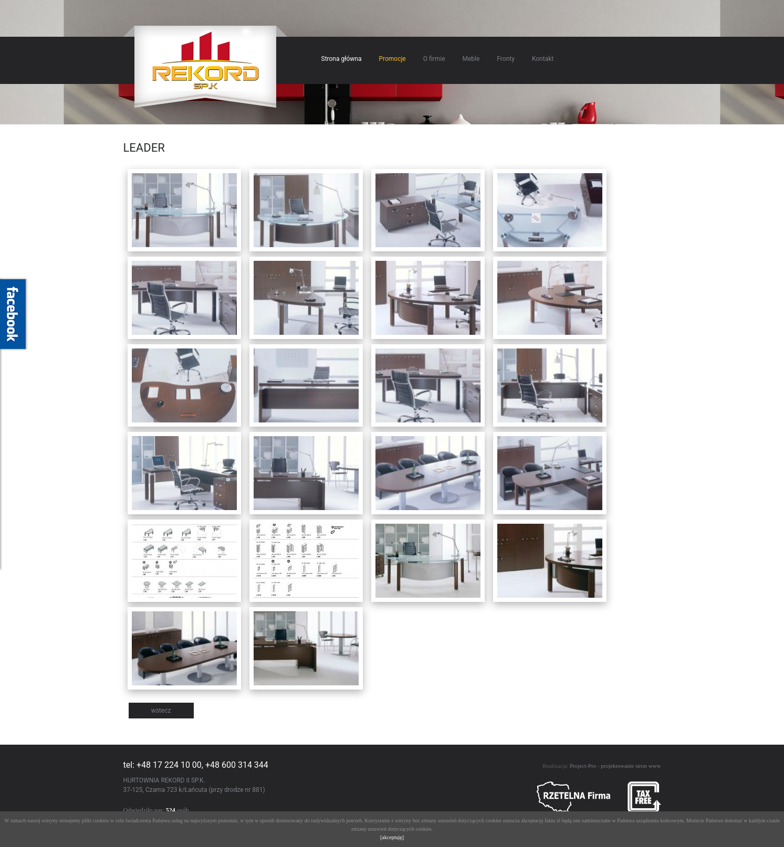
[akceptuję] (392, 837)
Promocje (392, 58)
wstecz (161, 710)
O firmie (434, 58)
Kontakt (542, 58)
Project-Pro (583, 766)
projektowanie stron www (631, 766)
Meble (471, 58)
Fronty (506, 58)
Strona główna (341, 58)
